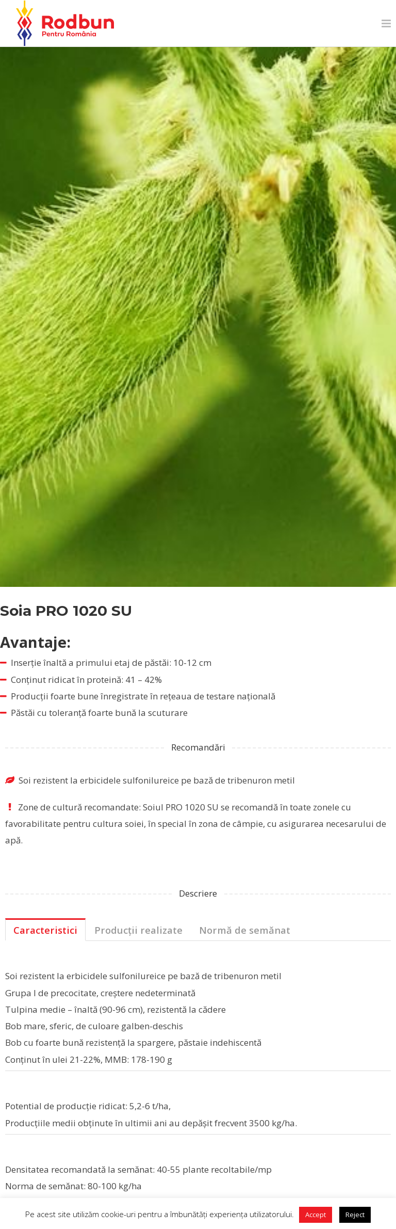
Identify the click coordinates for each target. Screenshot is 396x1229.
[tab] (45, 929)
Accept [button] (315, 1214)
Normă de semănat (244, 929)
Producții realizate (138, 929)
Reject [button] (355, 1214)
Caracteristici (45, 929)
